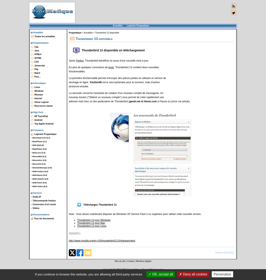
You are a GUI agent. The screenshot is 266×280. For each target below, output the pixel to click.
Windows (37, 91)
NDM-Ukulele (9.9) (39, 179)
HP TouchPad (39, 116)
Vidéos (35, 208)
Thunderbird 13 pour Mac (91, 223)
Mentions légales (143, 261)
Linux (35, 87)
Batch (35, 73)
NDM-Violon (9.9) (39, 186)
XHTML (36, 58)
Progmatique (75, 33)
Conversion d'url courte (43, 204)
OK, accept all (161, 274)
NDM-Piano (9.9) (39, 183)
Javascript (38, 65)
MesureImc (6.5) (39, 160)
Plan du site (120, 261)
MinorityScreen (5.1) (40, 138)
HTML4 (36, 54)
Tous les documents (42, 218)
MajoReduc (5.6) (39, 149)
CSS (35, 62)
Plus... (36, 77)
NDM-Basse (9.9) (39, 175)
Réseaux (37, 95)
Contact (130, 261)
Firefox (80, 60)
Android (36, 120)
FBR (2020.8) (37, 145)
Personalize (222, 274)
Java (35, 50)
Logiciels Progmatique (138, 26)
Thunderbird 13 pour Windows (94, 220)
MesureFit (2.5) (38, 164)
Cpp (34, 47)
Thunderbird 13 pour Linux (91, 225)
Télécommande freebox (43, 201)
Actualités (118, 26)
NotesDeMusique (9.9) (41, 168)
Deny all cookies (193, 274)
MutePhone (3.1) (39, 142)
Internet (36, 98)
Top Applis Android (42, 124)
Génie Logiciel (40, 102)
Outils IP (36, 197)
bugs (111, 67)
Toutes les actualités (43, 36)
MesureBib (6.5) (38, 156)
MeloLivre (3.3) (38, 153)
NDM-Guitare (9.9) (39, 171)
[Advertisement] (152, 12)
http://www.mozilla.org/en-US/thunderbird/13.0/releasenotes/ (102, 240)
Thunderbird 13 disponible (107, 33)
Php (34, 69)
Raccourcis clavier (42, 106)
